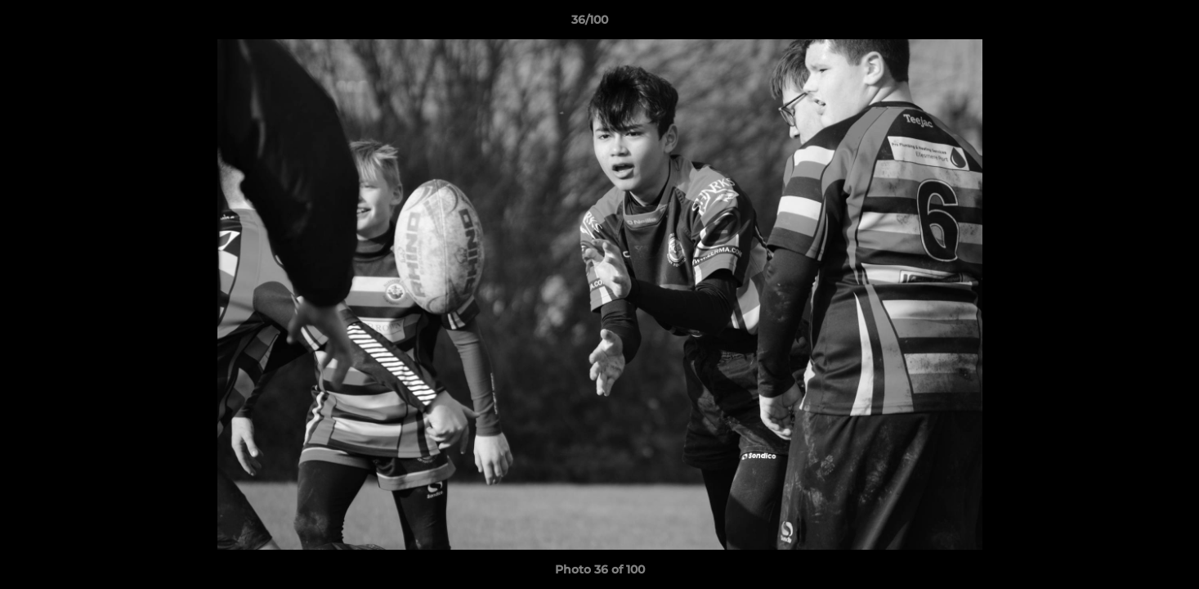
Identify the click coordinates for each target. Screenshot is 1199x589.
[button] (1130, 23)
